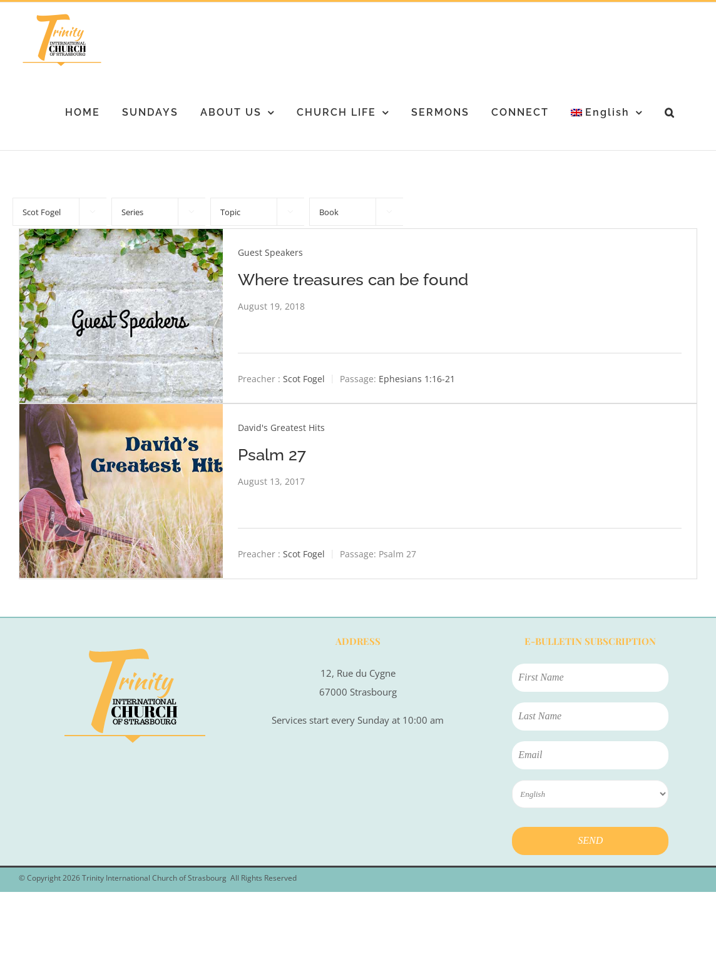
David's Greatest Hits (281, 427)
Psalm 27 (272, 454)
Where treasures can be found (353, 279)
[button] (670, 112)
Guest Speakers (270, 252)
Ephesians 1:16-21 (417, 379)
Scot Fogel (304, 379)
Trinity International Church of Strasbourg (154, 878)
